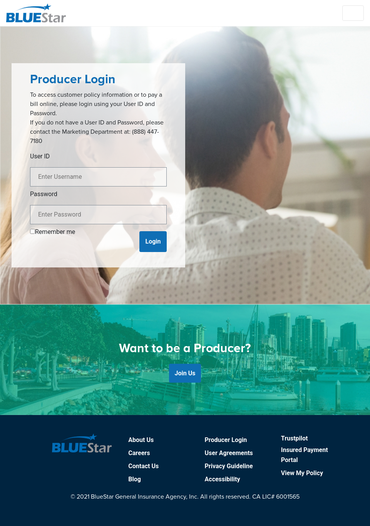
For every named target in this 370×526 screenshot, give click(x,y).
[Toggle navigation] (353, 13)
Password (43, 194)
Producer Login (226, 440)
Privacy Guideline (229, 466)
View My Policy (302, 473)
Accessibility (222, 479)
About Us (141, 440)
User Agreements (229, 453)
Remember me (55, 231)
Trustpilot (294, 438)
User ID (40, 156)
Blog (134, 479)
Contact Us (143, 466)
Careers (139, 453)
